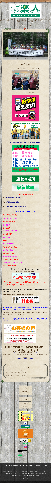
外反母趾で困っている (9, 215)
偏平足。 (5, 240)
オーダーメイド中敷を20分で (14, 206)
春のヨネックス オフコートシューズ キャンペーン (21, 372)
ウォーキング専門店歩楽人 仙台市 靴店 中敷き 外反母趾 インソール (25, 465)
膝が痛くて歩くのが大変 (10, 250)
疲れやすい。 (7, 237)
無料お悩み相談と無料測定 (13, 197)
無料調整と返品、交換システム (14, 202)
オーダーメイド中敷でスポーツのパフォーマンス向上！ (22, 374)
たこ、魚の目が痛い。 (9, 243)
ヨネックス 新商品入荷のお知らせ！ (18, 375)
